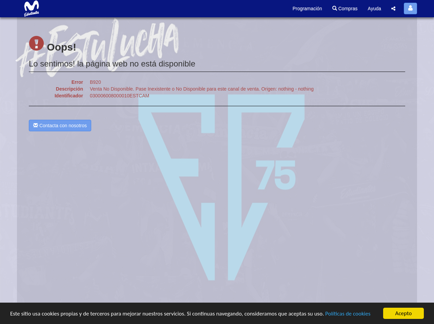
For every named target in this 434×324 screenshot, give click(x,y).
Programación (307, 8)
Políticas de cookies (347, 313)
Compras (345, 8)
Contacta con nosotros (60, 125)
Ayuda (374, 8)
